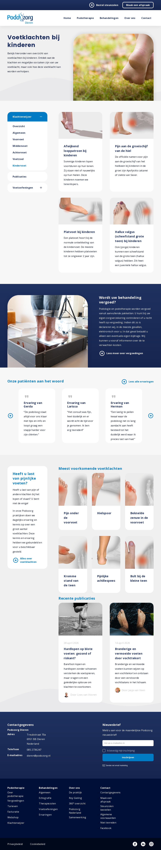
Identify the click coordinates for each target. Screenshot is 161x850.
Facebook (106, 828)
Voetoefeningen (23, 187)
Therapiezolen (47, 803)
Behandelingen (109, 18)
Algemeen (19, 132)
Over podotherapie (15, 794)
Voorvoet (18, 139)
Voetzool (18, 159)
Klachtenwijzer (22, 116)
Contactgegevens (110, 792)
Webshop (12, 817)
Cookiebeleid (37, 844)
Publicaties (20, 176)
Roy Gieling (75, 798)
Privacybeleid (15, 844)
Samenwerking (77, 817)
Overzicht (19, 126)
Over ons (129, 18)
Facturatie (13, 811)
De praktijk (75, 792)
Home (67, 18)
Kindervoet (19, 165)
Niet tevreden (108, 822)
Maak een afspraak (138, 5)
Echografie (45, 798)
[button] (43, 116)
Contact (146, 18)
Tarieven (12, 806)
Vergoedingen (15, 800)
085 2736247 (34, 749)
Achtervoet (20, 152)
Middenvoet (20, 146)
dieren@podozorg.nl (38, 755)
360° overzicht (77, 803)
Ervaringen (45, 814)
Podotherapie (85, 18)
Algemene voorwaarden (108, 816)
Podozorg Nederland (75, 811)
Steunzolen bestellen (106, 808)
